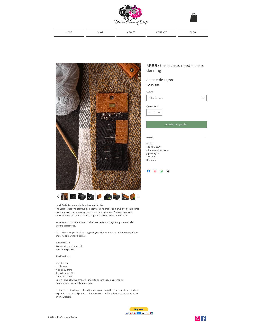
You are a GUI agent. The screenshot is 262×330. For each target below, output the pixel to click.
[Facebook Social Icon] (203, 318)
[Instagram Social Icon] (197, 318)
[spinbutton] (154, 112)
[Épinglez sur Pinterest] (155, 171)
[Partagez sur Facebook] (149, 171)
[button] (193, 17)
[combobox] (176, 98)
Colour (150, 91)
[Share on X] (168, 171)
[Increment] (159, 112)
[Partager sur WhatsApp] (161, 171)
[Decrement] (149, 112)
